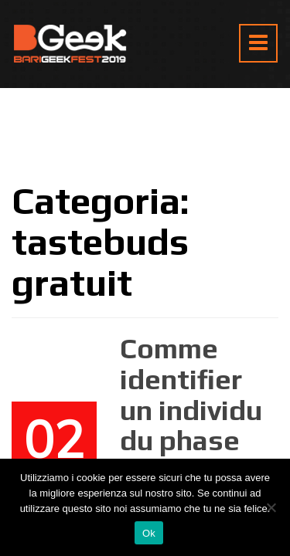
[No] (270, 507)
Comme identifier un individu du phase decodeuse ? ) (192, 424)
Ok (148, 533)
